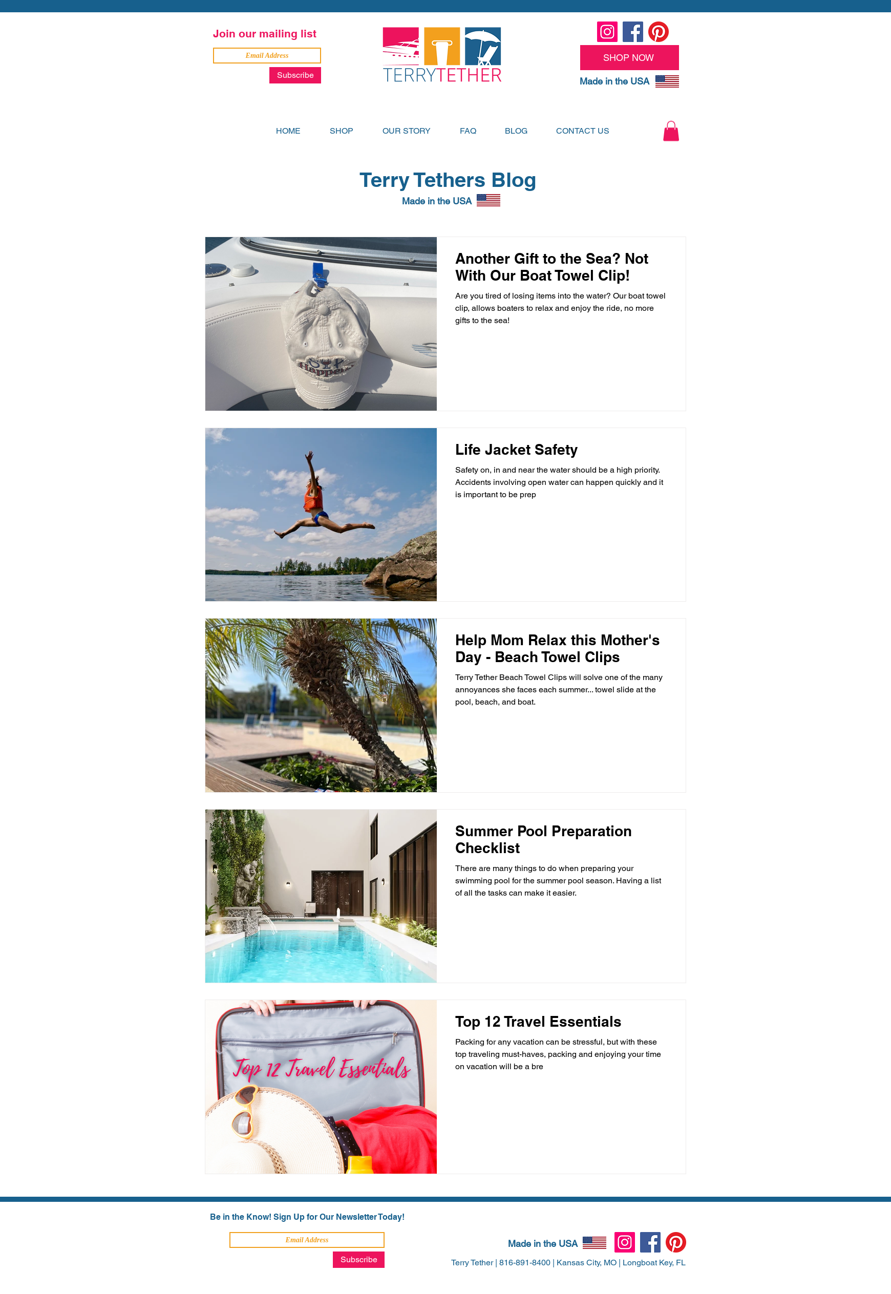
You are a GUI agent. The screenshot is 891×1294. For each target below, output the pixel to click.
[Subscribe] (295, 75)
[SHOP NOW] (629, 57)
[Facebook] (633, 32)
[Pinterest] (658, 32)
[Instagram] (607, 32)
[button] (671, 131)
